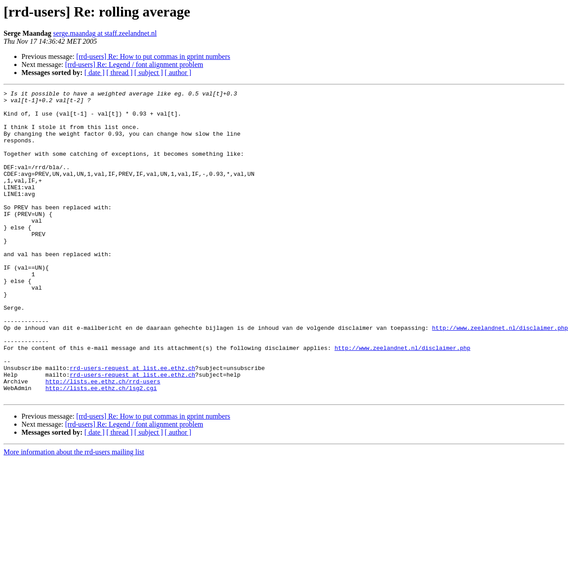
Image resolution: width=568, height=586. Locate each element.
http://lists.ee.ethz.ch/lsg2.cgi (101, 448)
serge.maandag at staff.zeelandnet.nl (105, 33)
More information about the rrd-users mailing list (74, 513)
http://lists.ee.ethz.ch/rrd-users (103, 440)
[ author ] (178, 72)
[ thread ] (119, 72)
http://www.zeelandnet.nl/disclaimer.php (500, 376)
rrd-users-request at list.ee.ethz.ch (132, 424)
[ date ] (94, 72)
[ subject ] (148, 72)
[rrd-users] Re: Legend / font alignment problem (134, 64)
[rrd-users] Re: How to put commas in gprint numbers (153, 56)
